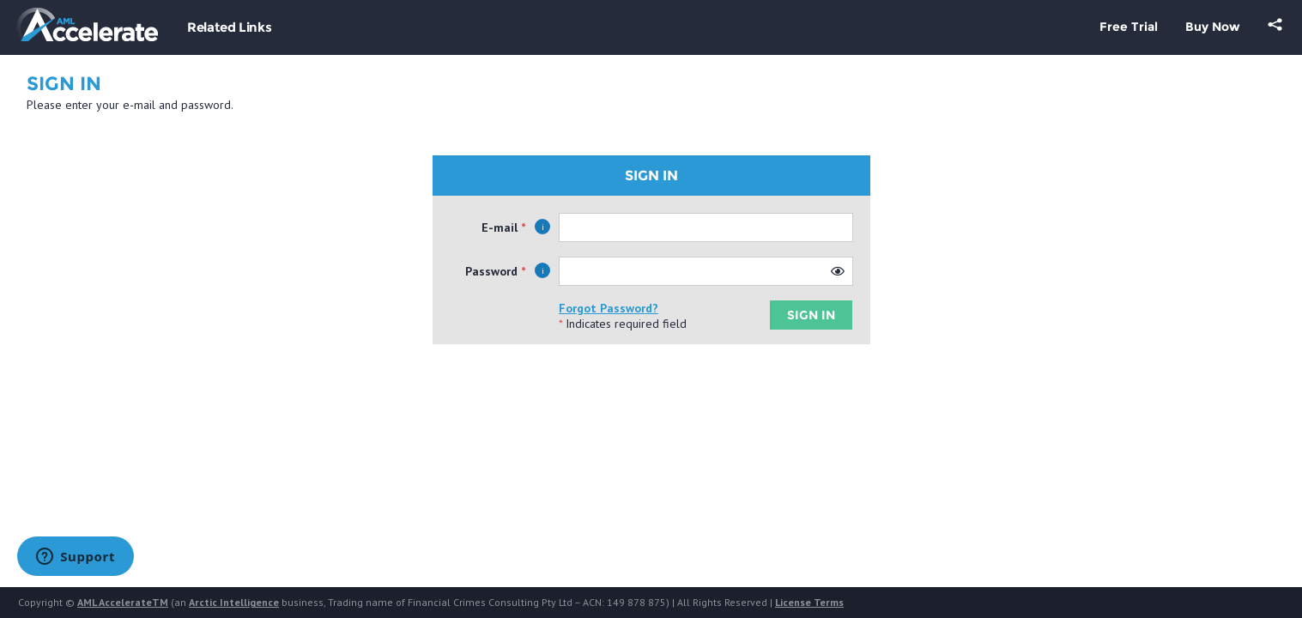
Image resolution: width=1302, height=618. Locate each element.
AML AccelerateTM (122, 602)
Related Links (229, 27)
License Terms (809, 602)
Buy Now (1212, 26)
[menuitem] (229, 35)
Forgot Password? (608, 308)
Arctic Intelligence (234, 602)
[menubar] (229, 35)
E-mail (499, 227)
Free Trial (1128, 26)
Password (491, 271)
